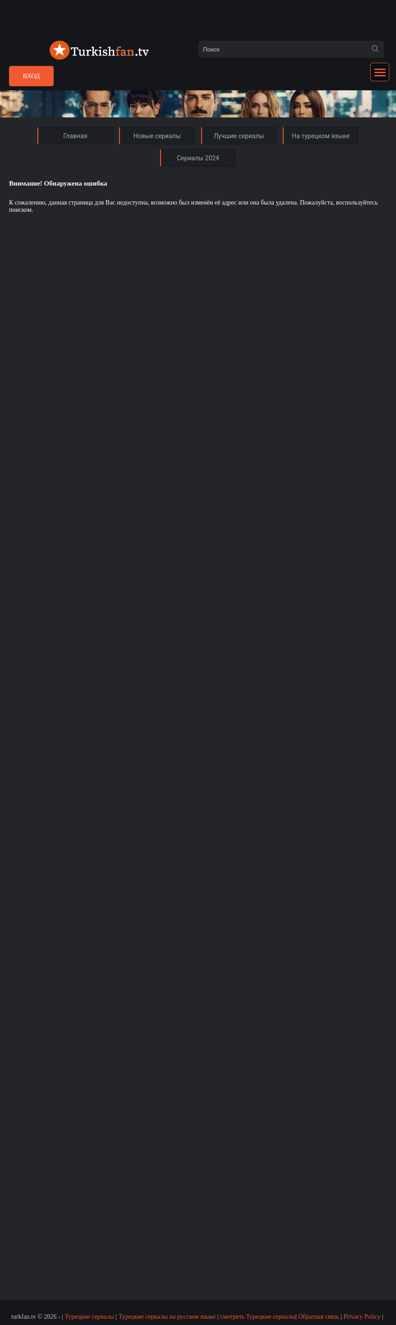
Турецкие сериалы (89, 1316)
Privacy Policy (362, 1316)
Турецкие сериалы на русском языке (167, 1316)
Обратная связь (318, 1316)
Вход (31, 76)
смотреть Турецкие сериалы (257, 1316)
